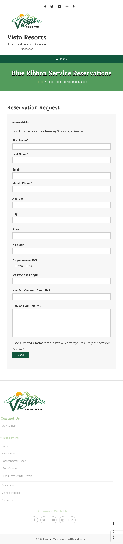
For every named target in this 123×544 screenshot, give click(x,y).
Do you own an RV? (24, 260)
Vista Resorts (26, 37)
